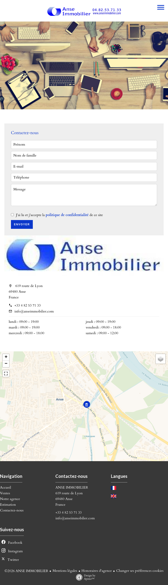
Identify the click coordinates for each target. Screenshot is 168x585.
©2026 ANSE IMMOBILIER (26, 571)
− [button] (6, 364)
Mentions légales (64, 570)
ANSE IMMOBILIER (71, 487)
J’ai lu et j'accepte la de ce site (59, 215)
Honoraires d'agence (97, 570)
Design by (84, 577)
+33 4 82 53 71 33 (27, 305)
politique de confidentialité (67, 215)
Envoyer (22, 224)
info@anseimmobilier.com (34, 311)
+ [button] (6, 357)
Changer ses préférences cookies (139, 570)
